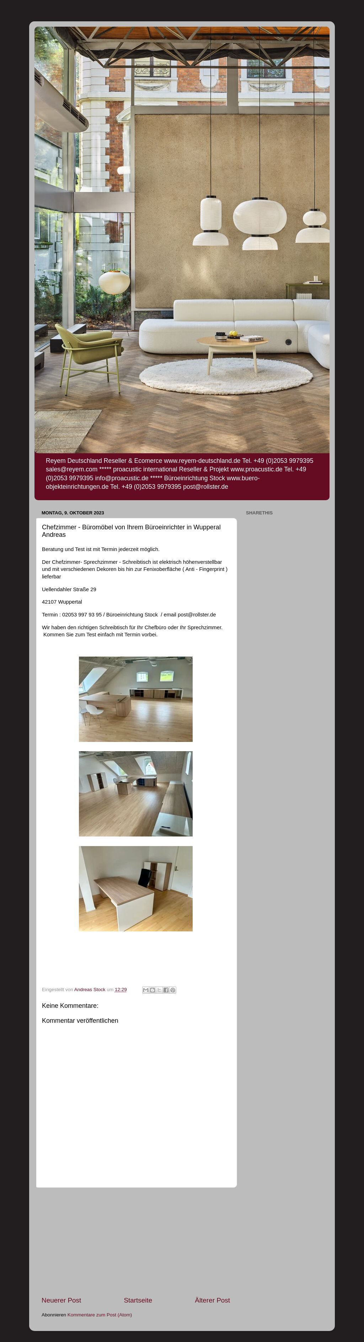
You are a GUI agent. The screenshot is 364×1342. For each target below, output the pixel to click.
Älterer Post (212, 1300)
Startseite (138, 1300)
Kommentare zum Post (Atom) (100, 1314)
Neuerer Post (61, 1300)
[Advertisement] (135, 1241)
